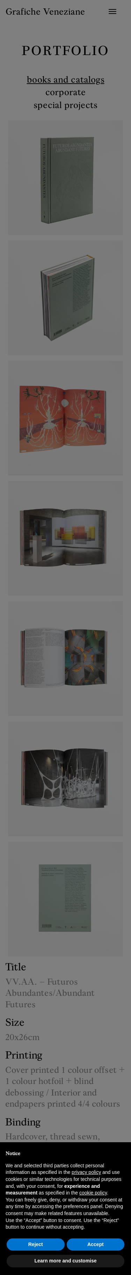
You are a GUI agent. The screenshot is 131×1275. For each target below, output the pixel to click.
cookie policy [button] (93, 1193)
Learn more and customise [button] (65, 1260)
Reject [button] (35, 1244)
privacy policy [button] (86, 1172)
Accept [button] (95, 1244)
